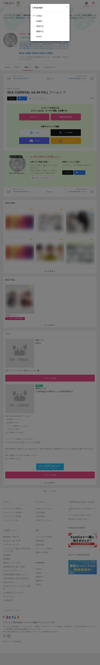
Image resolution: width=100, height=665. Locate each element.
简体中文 (40, 26)
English (39, 21)
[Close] (67, 7)
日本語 (39, 16)
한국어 (39, 37)
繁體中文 (40, 31)
